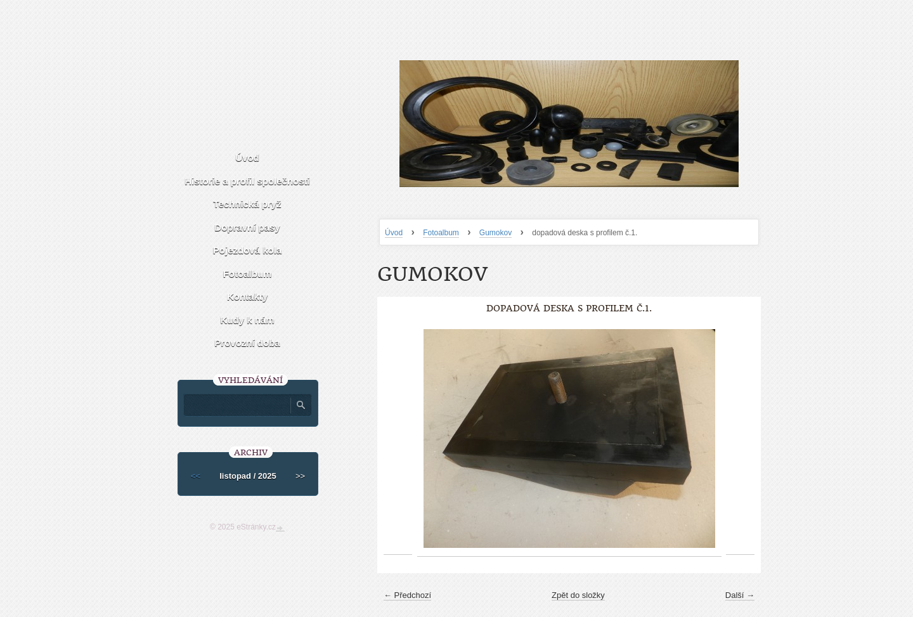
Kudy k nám (247, 320)
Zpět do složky (578, 595)
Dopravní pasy (247, 227)
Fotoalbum (441, 232)
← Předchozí (407, 595)
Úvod (394, 232)
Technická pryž (247, 203)
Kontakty (247, 296)
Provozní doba (247, 342)
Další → (739, 595)
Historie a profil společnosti (247, 181)
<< (195, 476)
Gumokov (495, 232)
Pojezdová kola (247, 250)
